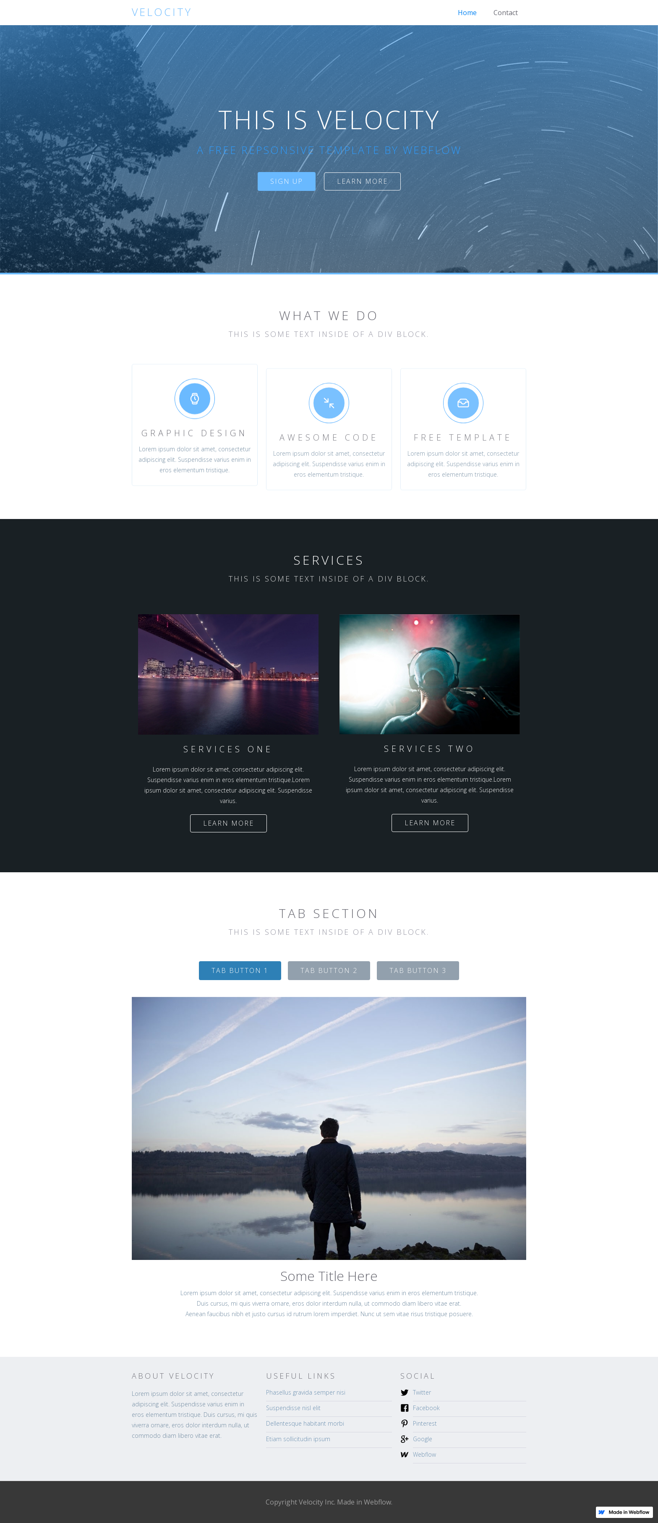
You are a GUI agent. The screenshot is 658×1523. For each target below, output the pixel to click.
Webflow (424, 1454)
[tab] (240, 970)
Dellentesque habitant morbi (305, 1423)
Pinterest (425, 1423)
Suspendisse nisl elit (293, 1408)
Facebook (426, 1408)
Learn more (362, 181)
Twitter (422, 1392)
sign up (286, 181)
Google (422, 1439)
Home (467, 12)
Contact (506, 12)
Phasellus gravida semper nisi (305, 1392)
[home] (162, 12)
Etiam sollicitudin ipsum (298, 1439)
